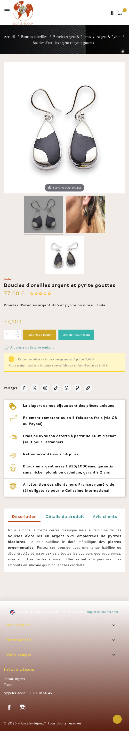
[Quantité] (9, 335)
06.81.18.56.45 (40, 693)
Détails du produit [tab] (64, 516)
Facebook (9, 707)
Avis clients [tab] (105, 516)
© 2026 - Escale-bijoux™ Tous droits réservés (43, 723)
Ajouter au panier (40, 334)
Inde (7, 279)
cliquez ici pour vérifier (102, 612)
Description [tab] (24, 516)
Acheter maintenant (76, 334)
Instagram (22, 707)
